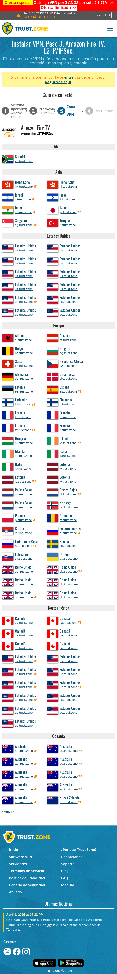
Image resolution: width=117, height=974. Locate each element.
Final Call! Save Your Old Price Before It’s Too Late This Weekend (54, 920)
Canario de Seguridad (27, 885)
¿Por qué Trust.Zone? (78, 849)
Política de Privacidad (27, 878)
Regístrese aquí (58, 82)
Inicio (13, 849)
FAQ (64, 878)
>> (58, 7)
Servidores (18, 863)
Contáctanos (71, 856)
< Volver (8, 812)
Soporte (67, 863)
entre (68, 77)
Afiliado (15, 892)
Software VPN (20, 856)
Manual (67, 885)
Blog (64, 870)
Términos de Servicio (26, 870)
